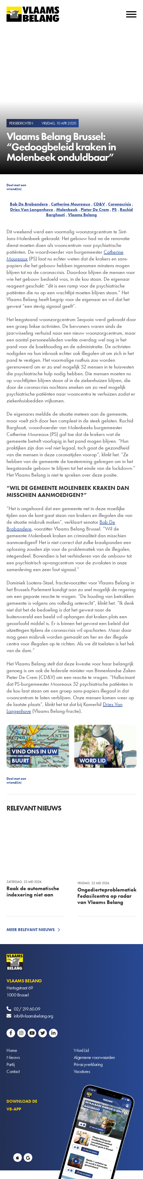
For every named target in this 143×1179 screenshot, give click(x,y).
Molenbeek (67, 209)
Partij (11, 1064)
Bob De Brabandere (29, 204)
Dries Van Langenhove (31, 209)
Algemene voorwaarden (94, 1057)
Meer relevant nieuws (31, 929)
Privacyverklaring (88, 1064)
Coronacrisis (119, 204)
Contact (13, 1071)
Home (12, 1050)
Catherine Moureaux (70, 204)
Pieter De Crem (95, 209)
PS (114, 209)
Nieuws (13, 1057)
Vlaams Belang (82, 214)
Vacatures (82, 1071)
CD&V (99, 204)
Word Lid (81, 1050)
